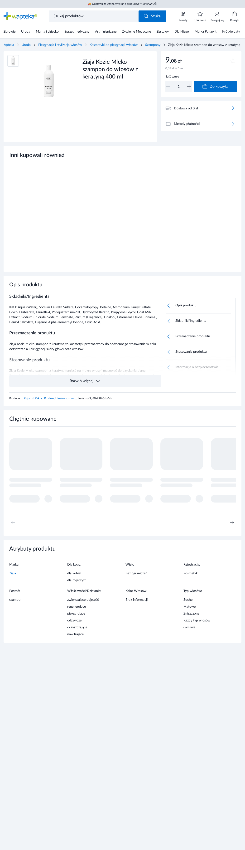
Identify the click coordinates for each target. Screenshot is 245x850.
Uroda (26, 45)
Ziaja (12, 573)
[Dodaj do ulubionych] (233, 61)
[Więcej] (233, 108)
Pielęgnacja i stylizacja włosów (60, 45)
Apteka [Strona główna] (9, 45)
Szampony (152, 45)
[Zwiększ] (189, 86)
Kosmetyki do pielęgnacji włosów (114, 45)
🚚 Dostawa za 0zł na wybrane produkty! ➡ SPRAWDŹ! (122, 3)
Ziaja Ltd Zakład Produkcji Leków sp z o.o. (50, 398)
